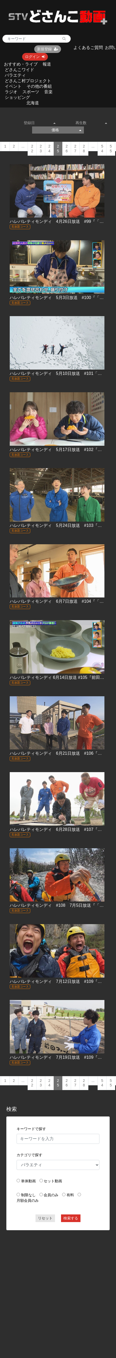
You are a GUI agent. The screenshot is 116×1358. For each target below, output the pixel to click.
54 (102, 148)
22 (32, 148)
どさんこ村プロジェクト (28, 81)
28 (84, 148)
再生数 (91, 123)
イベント (13, 86)
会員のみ (51, 1195)
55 (111, 148)
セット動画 (53, 1181)
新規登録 (47, 49)
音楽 (48, 92)
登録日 (39, 123)
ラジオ (11, 92)
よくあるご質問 (88, 47)
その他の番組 (39, 86)
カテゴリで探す (29, 1155)
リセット (45, 1218)
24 (49, 148)
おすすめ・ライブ (21, 64)
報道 (47, 64)
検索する (70, 1218)
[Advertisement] (50, 1286)
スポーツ (30, 92)
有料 (70, 1195)
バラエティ (15, 75)
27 (75, 148)
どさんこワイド (19, 69)
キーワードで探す (31, 1129)
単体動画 (28, 1181)
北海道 (32, 103)
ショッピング (17, 97)
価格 (66, 130)
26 (66, 148)
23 (41, 148)
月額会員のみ (28, 1200)
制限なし (28, 1195)
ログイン (35, 57)
